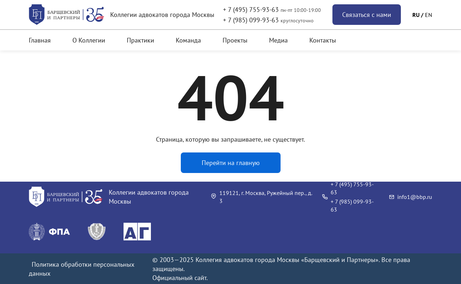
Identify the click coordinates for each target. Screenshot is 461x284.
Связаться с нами (366, 14)
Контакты (322, 40)
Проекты (235, 40)
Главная (40, 40)
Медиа (278, 40)
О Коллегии (88, 40)
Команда (188, 40)
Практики (140, 40)
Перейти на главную (231, 163)
